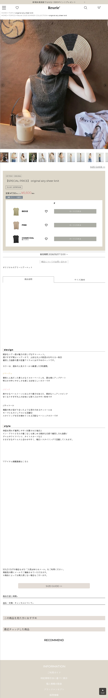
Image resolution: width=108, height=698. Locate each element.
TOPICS (12, 15)
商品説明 (28, 279)
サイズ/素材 (79, 280)
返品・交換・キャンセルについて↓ (18, 603)
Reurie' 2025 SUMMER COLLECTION (32, 15)
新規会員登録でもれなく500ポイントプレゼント (54, 2)
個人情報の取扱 (54, 684)
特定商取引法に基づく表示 (54, 678)
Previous (3, 85)
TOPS (11, 13)
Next (84, 2)
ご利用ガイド (54, 672)
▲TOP (103, 691)
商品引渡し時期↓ (10, 596)
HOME (4, 13)
